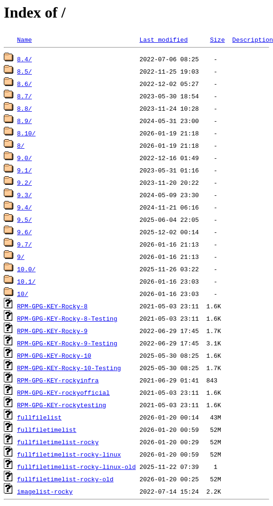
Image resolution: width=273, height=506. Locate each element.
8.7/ (24, 96)
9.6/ (24, 232)
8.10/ (26, 133)
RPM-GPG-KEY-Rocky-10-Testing (69, 367)
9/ (21, 256)
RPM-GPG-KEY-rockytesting (61, 405)
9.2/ (24, 182)
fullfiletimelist (47, 429)
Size (217, 39)
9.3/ (24, 195)
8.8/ (24, 108)
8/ (21, 145)
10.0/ (26, 269)
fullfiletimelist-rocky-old (65, 479)
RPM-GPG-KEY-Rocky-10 (54, 355)
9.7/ (24, 244)
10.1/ (26, 281)
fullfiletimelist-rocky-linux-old (76, 466)
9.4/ (24, 207)
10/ (22, 293)
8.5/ (24, 71)
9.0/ (24, 157)
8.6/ (24, 83)
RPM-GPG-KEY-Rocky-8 (52, 306)
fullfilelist (39, 417)
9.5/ (24, 219)
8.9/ (24, 120)
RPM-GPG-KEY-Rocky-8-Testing (67, 318)
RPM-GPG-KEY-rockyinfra (58, 380)
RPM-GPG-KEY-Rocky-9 (52, 330)
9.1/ (24, 170)
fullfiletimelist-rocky (58, 442)
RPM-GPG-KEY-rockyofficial (63, 392)
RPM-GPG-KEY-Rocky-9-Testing (67, 343)
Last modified (163, 39)
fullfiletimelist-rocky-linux (69, 454)
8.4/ (24, 59)
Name (24, 39)
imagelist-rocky (45, 491)
